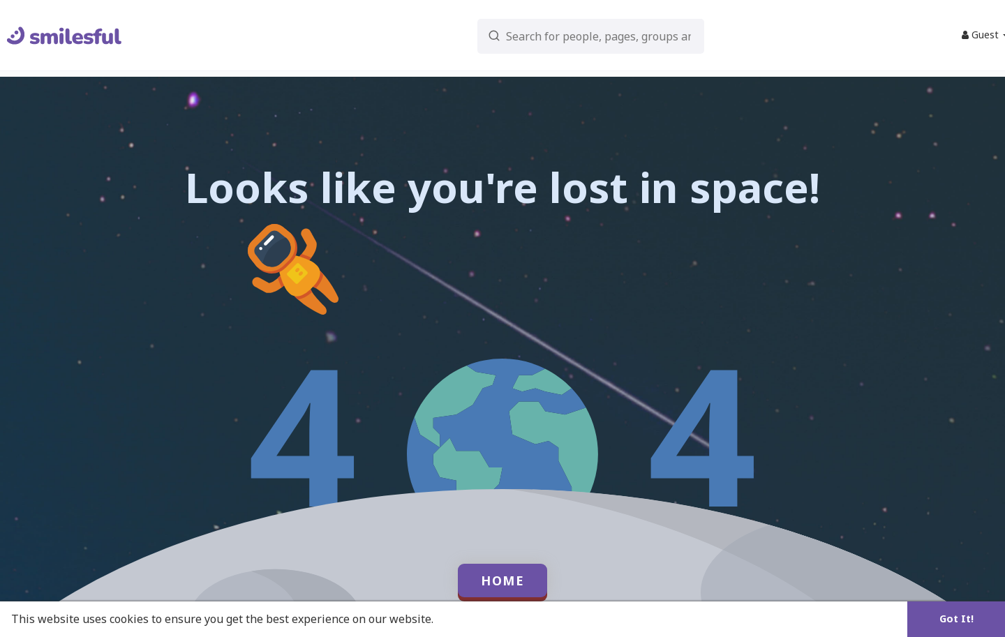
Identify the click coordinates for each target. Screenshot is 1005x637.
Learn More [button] (469, 619)
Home (502, 580)
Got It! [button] (956, 618)
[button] (559, 35)
